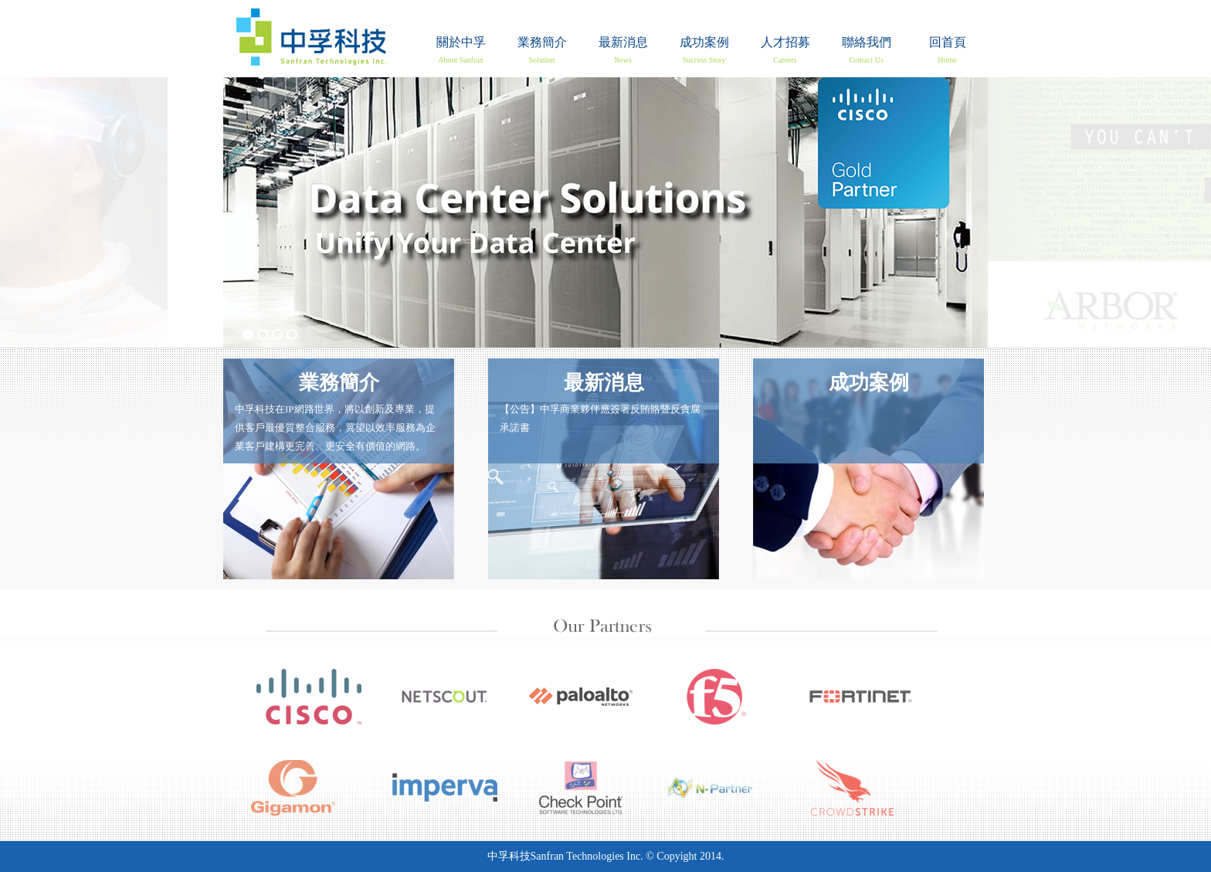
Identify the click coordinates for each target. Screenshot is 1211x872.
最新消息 (622, 50)
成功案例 (704, 50)
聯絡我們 (866, 50)
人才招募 (785, 50)
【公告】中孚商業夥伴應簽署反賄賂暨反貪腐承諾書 (603, 399)
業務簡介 (541, 50)
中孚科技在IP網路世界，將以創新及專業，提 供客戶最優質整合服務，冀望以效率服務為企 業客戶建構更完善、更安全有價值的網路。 (339, 409)
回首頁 (311, 37)
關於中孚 (460, 50)
